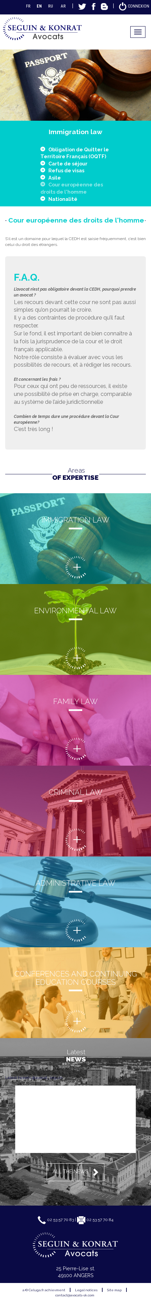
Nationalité (62, 199)
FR (28, 6)
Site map (114, 1290)
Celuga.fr (36, 1290)
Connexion (134, 6)
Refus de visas (66, 170)
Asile (54, 178)
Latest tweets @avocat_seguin (34, 1077)
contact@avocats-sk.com (74, 1295)
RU (50, 6)
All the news (76, 1172)
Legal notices (86, 1290)
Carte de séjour (67, 163)
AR (63, 6)
